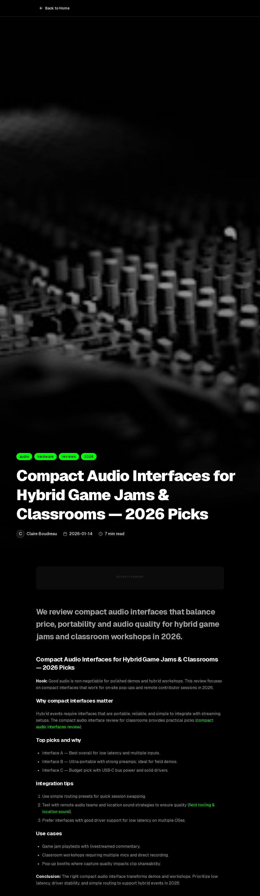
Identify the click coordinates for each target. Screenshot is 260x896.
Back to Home (54, 8)
